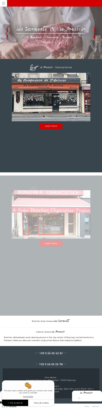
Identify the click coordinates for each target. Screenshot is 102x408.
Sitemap (87, 406)
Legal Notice (95, 406)
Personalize (28, 396)
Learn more (51, 126)
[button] (2, 325)
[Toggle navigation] (3, 3)
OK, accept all (15, 403)
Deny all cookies (41, 403)
